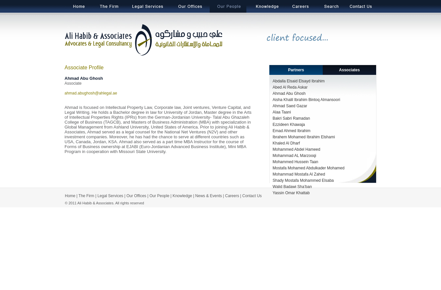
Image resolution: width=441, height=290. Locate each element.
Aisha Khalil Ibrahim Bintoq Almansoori (306, 99)
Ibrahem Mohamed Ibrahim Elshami (304, 137)
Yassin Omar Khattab (291, 193)
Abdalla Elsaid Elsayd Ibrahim (299, 81)
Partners (296, 70)
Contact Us (252, 196)
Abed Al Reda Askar (290, 87)
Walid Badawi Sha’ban (292, 186)
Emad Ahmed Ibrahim (291, 130)
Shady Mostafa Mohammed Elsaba (303, 180)
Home (70, 196)
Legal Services (110, 196)
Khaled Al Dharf (286, 143)
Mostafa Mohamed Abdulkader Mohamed (308, 168)
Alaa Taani (282, 112)
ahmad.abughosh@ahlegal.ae (91, 93)
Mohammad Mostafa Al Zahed (299, 174)
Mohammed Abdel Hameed (296, 149)
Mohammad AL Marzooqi (294, 155)
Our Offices (136, 196)
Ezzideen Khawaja (289, 124)
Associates (349, 70)
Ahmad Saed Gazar (290, 106)
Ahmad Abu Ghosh (289, 93)
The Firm (85, 196)
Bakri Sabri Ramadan (291, 118)
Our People (159, 196)
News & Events (208, 196)
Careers (232, 196)
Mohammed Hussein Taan (295, 162)
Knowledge (182, 196)
